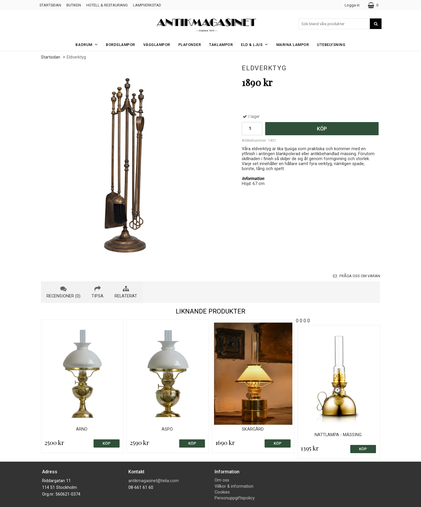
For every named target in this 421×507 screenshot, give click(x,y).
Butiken (73, 5)
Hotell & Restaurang (107, 5)
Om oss (222, 480)
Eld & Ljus (256, 44)
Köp (322, 129)
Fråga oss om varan (356, 276)
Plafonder (189, 44)
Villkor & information (234, 486)
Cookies (222, 492)
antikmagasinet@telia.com (153, 480)
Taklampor (221, 44)
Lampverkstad (147, 5)
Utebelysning (331, 44)
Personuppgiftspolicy (235, 498)
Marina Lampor (292, 44)
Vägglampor (156, 44)
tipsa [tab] (97, 292)
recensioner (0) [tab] (63, 292)
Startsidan (50, 5)
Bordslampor (120, 44)
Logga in (352, 5)
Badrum (88, 44)
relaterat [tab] (126, 292)
